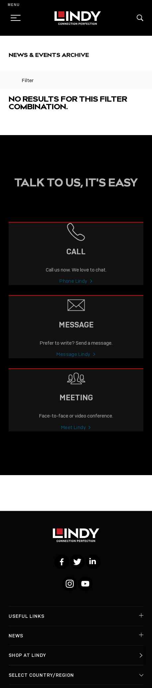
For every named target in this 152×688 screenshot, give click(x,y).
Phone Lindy (73, 285)
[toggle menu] (14, 18)
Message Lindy (73, 359)
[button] (140, 18)
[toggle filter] (12, 80)
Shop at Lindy (27, 655)
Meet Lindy (73, 432)
